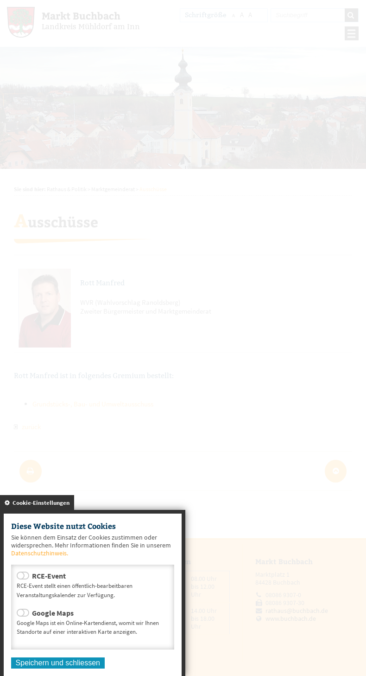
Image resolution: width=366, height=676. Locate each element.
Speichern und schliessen (58, 663)
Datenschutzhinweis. (39, 553)
